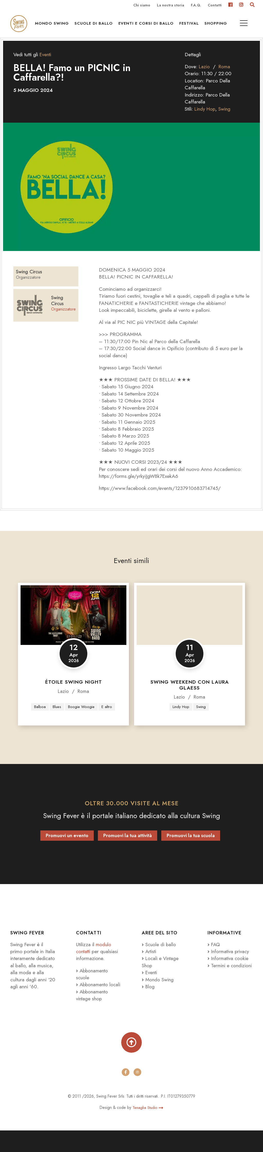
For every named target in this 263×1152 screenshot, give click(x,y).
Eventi (46, 62)
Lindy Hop (205, 117)
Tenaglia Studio (148, 1129)
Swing (226, 117)
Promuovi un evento (67, 848)
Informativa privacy (229, 963)
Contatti (215, 5)
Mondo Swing (54, 26)
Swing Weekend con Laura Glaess (190, 693)
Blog (148, 999)
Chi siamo (141, 5)
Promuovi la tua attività (127, 848)
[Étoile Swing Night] (73, 623)
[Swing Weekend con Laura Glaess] (189, 623)
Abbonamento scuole (93, 987)
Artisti (149, 963)
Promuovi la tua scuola (191, 848)
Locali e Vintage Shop (161, 974)
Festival (191, 26)
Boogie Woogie (90, 709)
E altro (73, 719)
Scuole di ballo (95, 26)
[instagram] (137, 1094)
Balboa (48, 709)
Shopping (217, 26)
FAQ (214, 957)
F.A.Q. (196, 5)
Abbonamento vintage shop (93, 1015)
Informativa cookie (229, 970)
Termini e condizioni (219, 981)
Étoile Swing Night (73, 690)
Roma (225, 75)
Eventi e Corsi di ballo (147, 26)
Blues (65, 709)
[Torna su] (131, 1063)
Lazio (204, 75)
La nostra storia (170, 5)
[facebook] (125, 1094)
